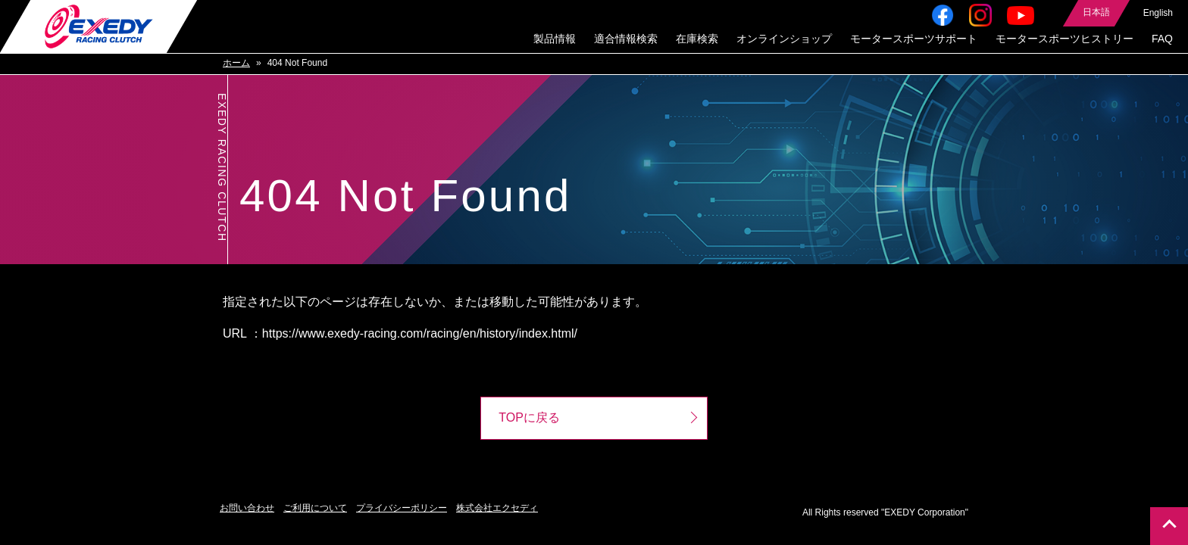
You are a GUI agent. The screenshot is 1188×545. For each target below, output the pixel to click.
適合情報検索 (626, 39)
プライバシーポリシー (401, 508)
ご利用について (315, 508)
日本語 (1096, 12)
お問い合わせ (247, 508)
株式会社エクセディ (497, 508)
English (1158, 13)
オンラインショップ (784, 39)
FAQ (1162, 39)
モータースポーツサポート (913, 39)
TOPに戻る (529, 418)
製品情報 (554, 39)
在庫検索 (697, 39)
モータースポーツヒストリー (1064, 39)
